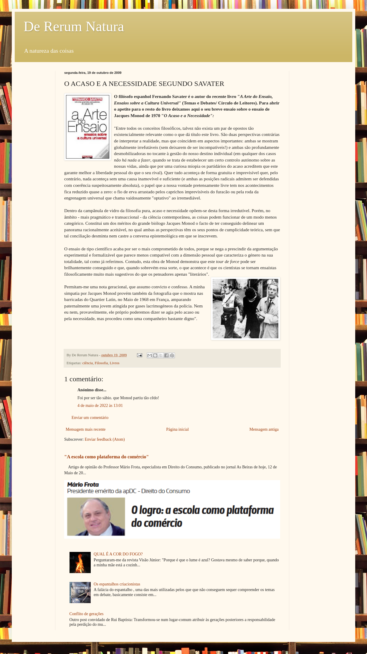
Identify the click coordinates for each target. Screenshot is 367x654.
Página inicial (177, 429)
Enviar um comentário (90, 417)
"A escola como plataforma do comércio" (106, 457)
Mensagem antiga (264, 429)
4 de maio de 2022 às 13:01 (100, 405)
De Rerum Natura (74, 26)
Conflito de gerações (87, 614)
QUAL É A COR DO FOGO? (118, 554)
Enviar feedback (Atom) (105, 439)
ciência (87, 363)
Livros (115, 363)
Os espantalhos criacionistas (117, 584)
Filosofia (101, 363)
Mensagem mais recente (85, 429)
